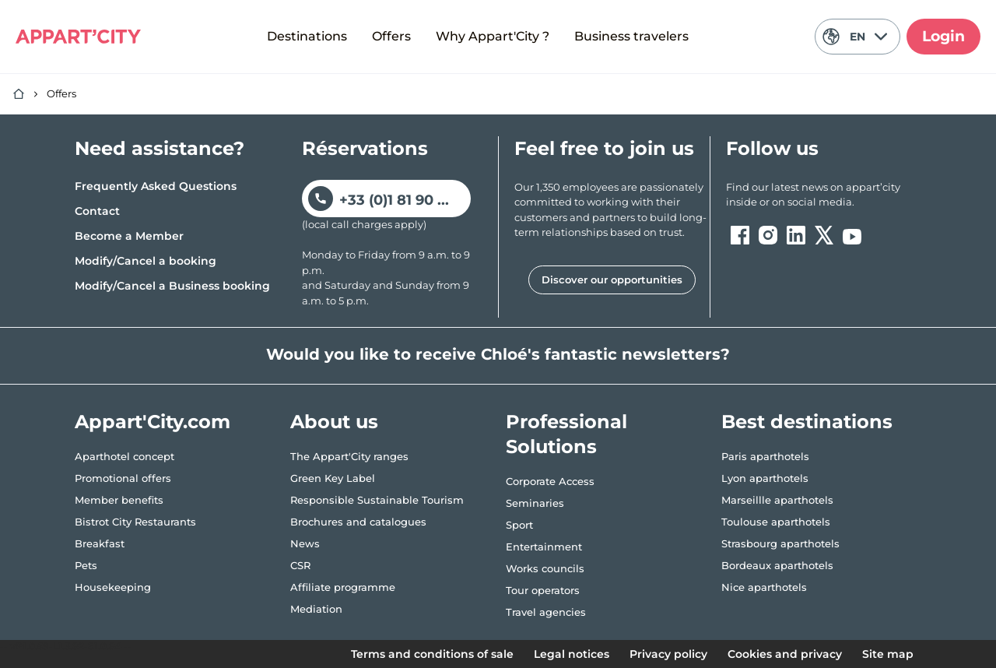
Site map (888, 654)
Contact (97, 211)
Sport (519, 525)
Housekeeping (113, 587)
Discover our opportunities (612, 279)
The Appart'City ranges (349, 456)
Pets (86, 565)
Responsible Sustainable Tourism (377, 500)
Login (943, 36)
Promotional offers (123, 478)
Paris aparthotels (765, 456)
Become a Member (129, 236)
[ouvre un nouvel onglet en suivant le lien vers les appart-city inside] (823, 195)
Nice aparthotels (764, 587)
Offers (391, 36)
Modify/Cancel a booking (145, 261)
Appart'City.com (152, 421)
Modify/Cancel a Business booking (172, 286)
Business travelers (631, 36)
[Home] (18, 94)
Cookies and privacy (785, 654)
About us (334, 421)
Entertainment (544, 546)
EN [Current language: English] (854, 36)
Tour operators (543, 590)
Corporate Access (550, 481)
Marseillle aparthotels (777, 500)
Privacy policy (668, 654)
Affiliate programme (342, 587)
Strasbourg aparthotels (780, 543)
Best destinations (807, 421)
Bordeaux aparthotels (777, 565)
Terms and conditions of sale (432, 654)
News (305, 543)
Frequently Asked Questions (156, 186)
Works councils (545, 568)
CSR (300, 565)
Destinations (307, 36)
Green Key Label (332, 478)
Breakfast (99, 543)
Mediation (316, 609)
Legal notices (571, 654)
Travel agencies (546, 612)
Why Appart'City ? (492, 36)
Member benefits (119, 500)
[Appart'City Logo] (78, 37)
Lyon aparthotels (764, 478)
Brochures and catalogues (358, 521)
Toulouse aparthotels (775, 521)
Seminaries (535, 503)
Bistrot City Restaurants (135, 521)
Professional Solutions (566, 434)
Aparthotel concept (124, 456)
